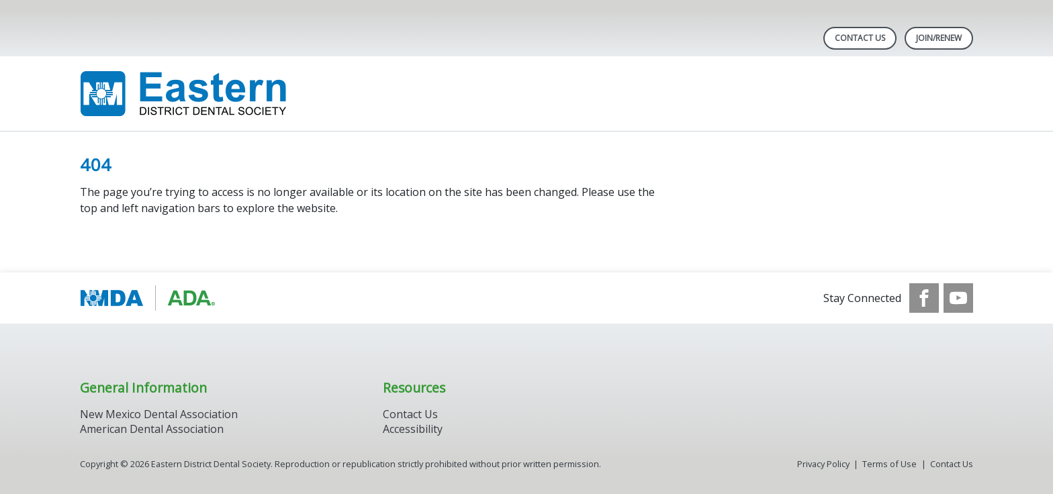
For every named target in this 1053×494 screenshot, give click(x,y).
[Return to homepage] (253, 93)
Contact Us (860, 38)
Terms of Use (889, 464)
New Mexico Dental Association (159, 414)
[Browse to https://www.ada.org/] (148, 298)
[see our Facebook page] (924, 298)
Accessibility (413, 429)
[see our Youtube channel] (958, 298)
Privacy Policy (823, 464)
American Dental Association (152, 429)
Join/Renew (939, 38)
